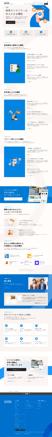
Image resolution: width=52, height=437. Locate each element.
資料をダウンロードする (20, 22)
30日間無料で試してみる (10, 22)
